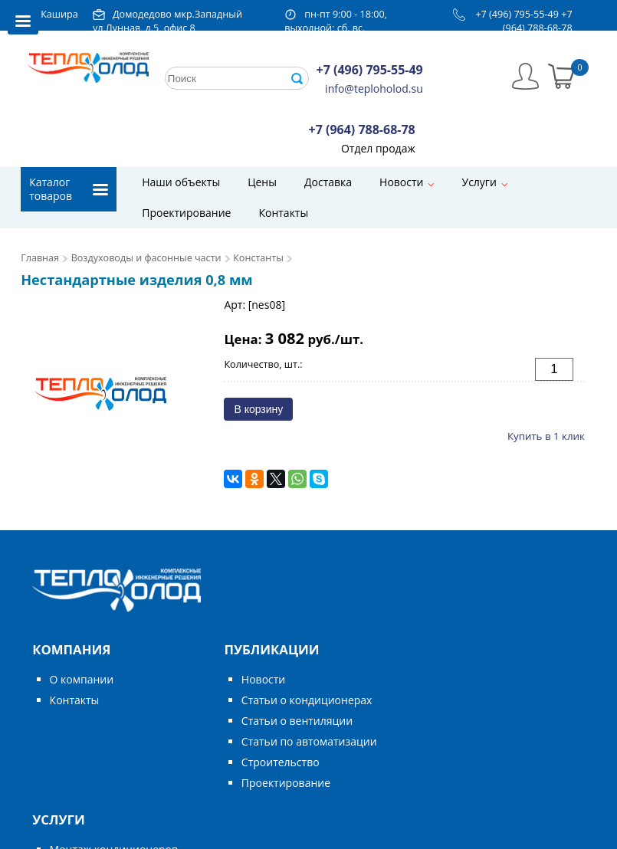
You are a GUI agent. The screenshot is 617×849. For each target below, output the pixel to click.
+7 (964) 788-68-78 (538, 21)
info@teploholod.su (374, 88)
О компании (82, 679)
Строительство (280, 762)
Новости (401, 182)
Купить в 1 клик (546, 436)
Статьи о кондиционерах (306, 700)
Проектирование (186, 212)
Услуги (478, 182)
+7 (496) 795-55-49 (517, 14)
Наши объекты (181, 182)
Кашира (59, 14)
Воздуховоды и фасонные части (146, 257)
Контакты (283, 212)
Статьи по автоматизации (309, 741)
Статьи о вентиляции (297, 720)
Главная (40, 257)
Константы (258, 257)
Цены (262, 182)
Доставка (328, 182)
